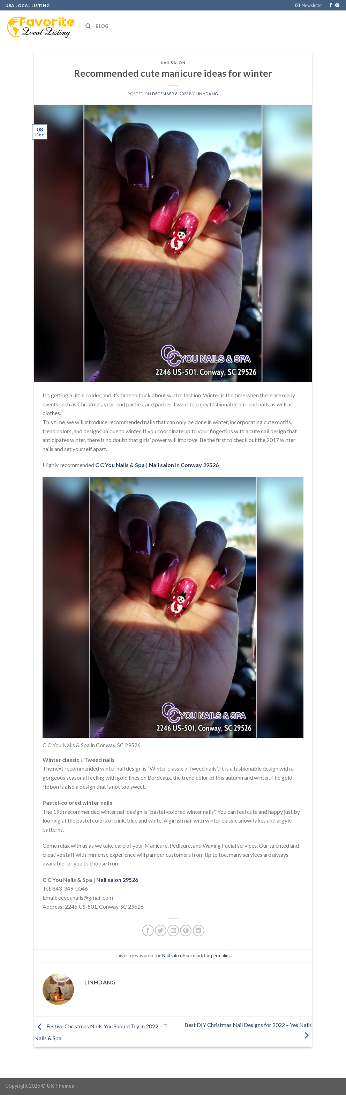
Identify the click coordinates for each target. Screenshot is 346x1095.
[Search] (88, 26)
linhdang (207, 93)
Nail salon (173, 62)
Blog (102, 26)
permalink (221, 955)
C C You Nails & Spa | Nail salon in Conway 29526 (157, 465)
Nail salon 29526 (117, 879)
